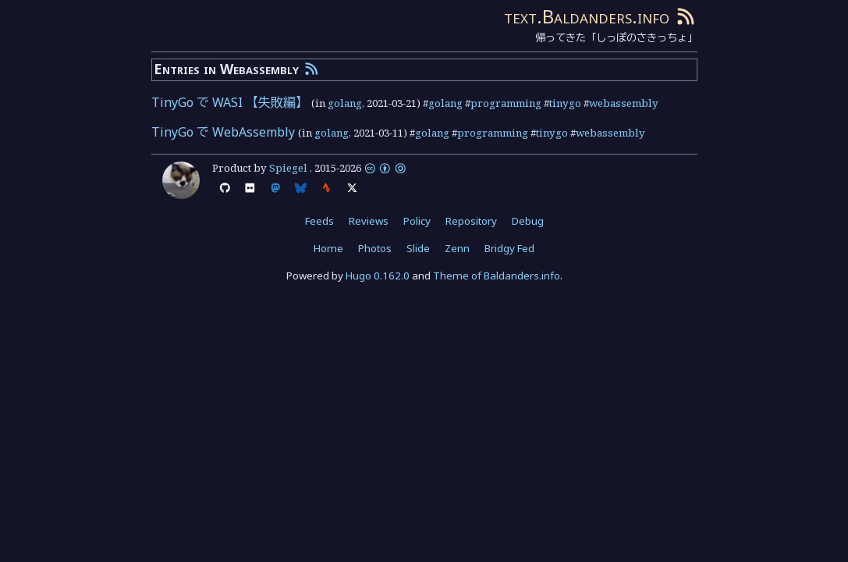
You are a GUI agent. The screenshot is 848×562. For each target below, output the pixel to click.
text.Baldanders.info (586, 16)
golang (345, 103)
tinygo (565, 103)
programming (505, 103)
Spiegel (288, 168)
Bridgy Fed (509, 248)
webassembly (623, 103)
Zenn (457, 248)
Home (328, 248)
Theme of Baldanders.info (496, 276)
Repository (471, 221)
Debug (528, 221)
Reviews (369, 221)
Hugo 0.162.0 (378, 276)
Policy (417, 221)
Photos (375, 248)
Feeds (319, 221)
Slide (418, 248)
